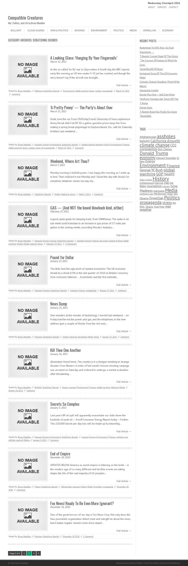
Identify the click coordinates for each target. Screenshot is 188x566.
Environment (99, 30)
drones (65, 387)
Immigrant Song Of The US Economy (158, 73)
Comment (16, 94)
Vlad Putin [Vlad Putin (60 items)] (159, 206)
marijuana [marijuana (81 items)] (158, 191)
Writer (143, 77)
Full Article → (123, 85)
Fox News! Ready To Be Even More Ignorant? (82, 503)
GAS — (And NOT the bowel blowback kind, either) (86, 208)
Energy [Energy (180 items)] (150, 161)
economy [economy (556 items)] (148, 157)
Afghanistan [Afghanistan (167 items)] (148, 137)
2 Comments (70, 244)
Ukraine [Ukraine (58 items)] (149, 206)
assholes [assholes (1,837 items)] (166, 136)
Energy (46, 144)
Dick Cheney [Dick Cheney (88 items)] (165, 149)
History (57, 194)
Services (161, 7)
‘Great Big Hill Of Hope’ (151, 69)
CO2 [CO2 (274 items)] (173, 145)
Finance (126, 144)
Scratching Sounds (51, 91)
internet (73, 337)
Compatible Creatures (25, 17)
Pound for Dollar (62, 257)
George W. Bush (116, 241)
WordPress (175, 563)
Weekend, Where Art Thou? (69, 161)
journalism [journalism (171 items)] (154, 186)
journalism (82, 337)
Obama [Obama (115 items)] (144, 198)
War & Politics (59, 30)
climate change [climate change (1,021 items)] (155, 145)
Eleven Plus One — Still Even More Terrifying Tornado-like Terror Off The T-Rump (159, 99)
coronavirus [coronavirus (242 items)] (148, 149)
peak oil (33, 244)
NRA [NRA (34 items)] (176, 194)
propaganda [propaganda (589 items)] (151, 202)
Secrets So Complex (64, 404)
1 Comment (88, 536)
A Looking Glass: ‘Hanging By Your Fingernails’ (83, 58)
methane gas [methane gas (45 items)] (146, 193)
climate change (88, 144)
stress (72, 194)
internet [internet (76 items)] (159, 183)
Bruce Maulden (24, 91)
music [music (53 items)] (170, 193)
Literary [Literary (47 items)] (166, 186)
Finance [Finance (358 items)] (173, 165)
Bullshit (16, 30)
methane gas (122, 437)
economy (99, 144)
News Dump (58, 304)
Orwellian (149, 30)
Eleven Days (146, 107)
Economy (168, 30)
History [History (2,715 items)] (161, 178)
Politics (119, 30)
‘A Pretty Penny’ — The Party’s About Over (81, 107)
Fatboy (156, 563)
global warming (82, 91)
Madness (39, 91)
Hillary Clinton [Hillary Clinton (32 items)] (146, 180)
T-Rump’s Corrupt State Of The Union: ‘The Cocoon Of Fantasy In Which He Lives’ (159, 60)
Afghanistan (66, 486)
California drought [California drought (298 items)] (165, 140)
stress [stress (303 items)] (167, 202)
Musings (80, 30)
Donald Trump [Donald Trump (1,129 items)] (154, 153)
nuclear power (34, 148)
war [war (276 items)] (168, 206)
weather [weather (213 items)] (145, 209)
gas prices (103, 241)
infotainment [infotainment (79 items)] (147, 183)
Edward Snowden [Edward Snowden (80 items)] (166, 158)
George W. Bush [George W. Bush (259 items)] (151, 170)
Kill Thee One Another (65, 350)
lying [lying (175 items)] (174, 186)
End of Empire (60, 453)
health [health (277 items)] (169, 174)
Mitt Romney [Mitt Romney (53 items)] (160, 193)
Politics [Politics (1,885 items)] (172, 197)
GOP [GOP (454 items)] (159, 173)
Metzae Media (135, 563)
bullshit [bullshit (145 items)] (145, 141)
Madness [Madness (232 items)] (146, 190)
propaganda (107, 91)
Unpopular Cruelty (149, 90)
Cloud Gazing (36, 30)
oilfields (12, 440)
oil (42, 148)
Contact (173, 7)
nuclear (98, 91)
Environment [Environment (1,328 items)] (153, 165)
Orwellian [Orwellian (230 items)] (156, 198)
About (151, 7)
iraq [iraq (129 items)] (166, 183)
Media (133, 30)
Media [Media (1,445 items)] (171, 190)
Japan (91, 91)
